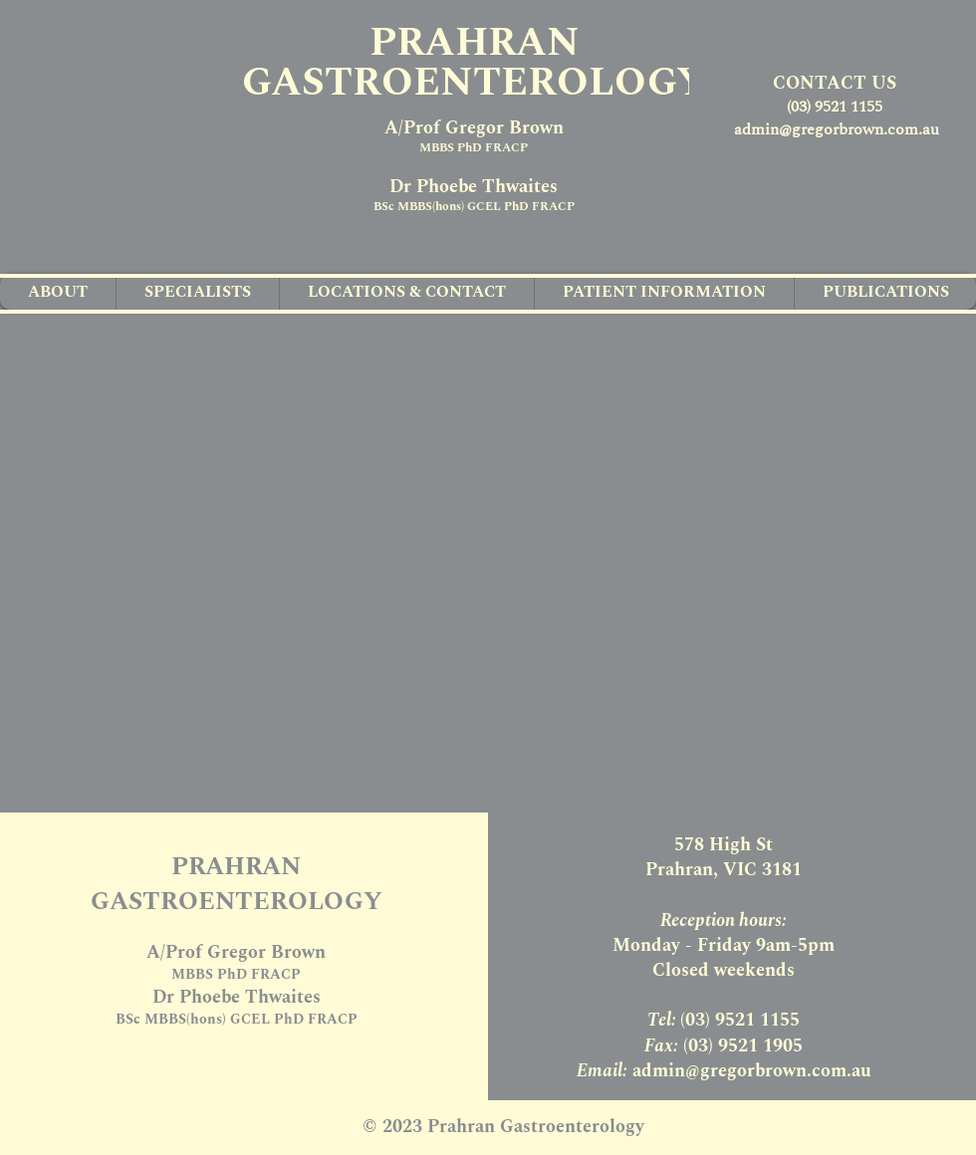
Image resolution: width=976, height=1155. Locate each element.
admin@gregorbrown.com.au (836, 129)
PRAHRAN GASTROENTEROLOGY (474, 63)
